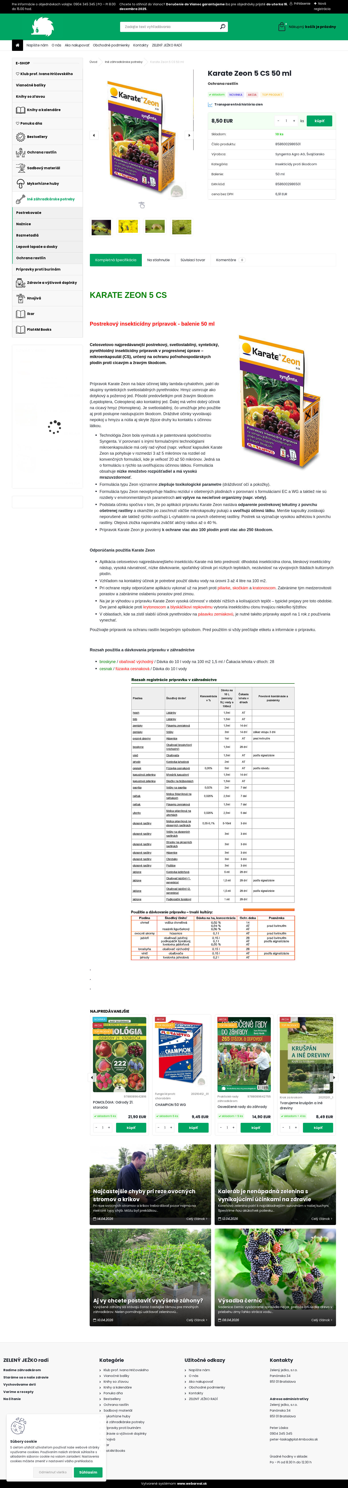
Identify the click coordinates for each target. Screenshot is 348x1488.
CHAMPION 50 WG (170, 1104)
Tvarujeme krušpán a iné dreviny (301, 1105)
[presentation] (94, 135)
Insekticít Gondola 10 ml (60, 450)
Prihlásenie (302, 3)
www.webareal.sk (192, 1483)
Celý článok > (197, 1219)
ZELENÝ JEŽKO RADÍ (167, 45)
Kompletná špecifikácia (115, 260)
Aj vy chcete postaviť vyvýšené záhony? (148, 1300)
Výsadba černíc (240, 1300)
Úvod (93, 62)
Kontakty (140, 45)
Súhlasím (88, 1472)
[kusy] (284, 121)
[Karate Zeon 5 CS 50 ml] (141, 135)
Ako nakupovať (77, 45)
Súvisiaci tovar (193, 260)
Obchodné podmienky (111, 45)
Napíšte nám (37, 45)
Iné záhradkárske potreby (123, 62)
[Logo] (42, 27)
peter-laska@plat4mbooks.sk (294, 1439)
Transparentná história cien (235, 104)
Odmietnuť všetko (53, 1472)
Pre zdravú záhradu (56, 412)
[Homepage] (17, 45)
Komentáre (230, 260)
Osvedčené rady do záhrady (242, 1106)
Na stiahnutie (158, 260)
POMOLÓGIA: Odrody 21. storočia (113, 1105)
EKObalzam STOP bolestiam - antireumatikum (54, 383)
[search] (222, 26)
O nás (56, 45)
